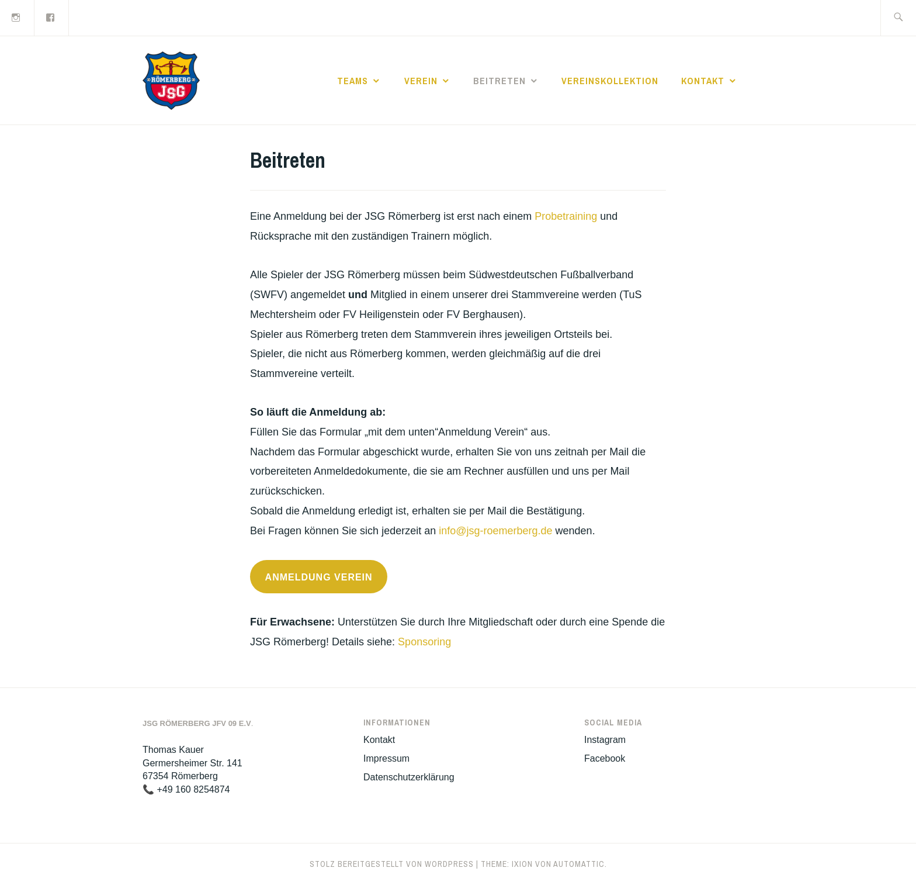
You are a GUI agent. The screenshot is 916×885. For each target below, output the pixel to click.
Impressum (386, 758)
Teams (352, 80)
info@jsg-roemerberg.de (495, 531)
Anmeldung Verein (319, 577)
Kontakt (702, 80)
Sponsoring (424, 642)
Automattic (579, 864)
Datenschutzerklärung (408, 777)
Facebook (604, 758)
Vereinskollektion (609, 80)
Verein (421, 80)
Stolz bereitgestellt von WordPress (392, 864)
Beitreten (499, 80)
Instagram (605, 740)
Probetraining (566, 216)
